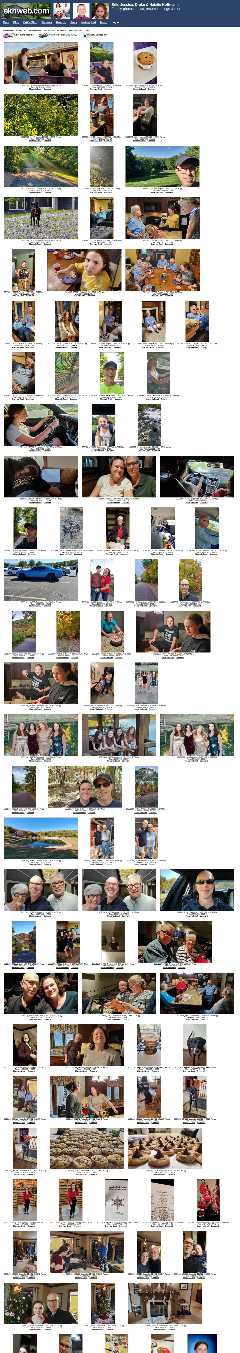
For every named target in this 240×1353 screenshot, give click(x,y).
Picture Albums (36, 31)
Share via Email (35, 89)
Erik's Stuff (30, 22)
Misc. (103, 22)
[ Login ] (87, 31)
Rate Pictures (50, 31)
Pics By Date (22, 31)
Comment (47, 89)
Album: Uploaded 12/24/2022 (62, 35)
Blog (16, 22)
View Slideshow (98, 35)
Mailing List (88, 22)
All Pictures (62, 31)
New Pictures (9, 31)
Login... (116, 22)
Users (73, 22)
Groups (61, 22)
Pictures (47, 22)
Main (6, 22)
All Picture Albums (24, 35)
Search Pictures (76, 31)
